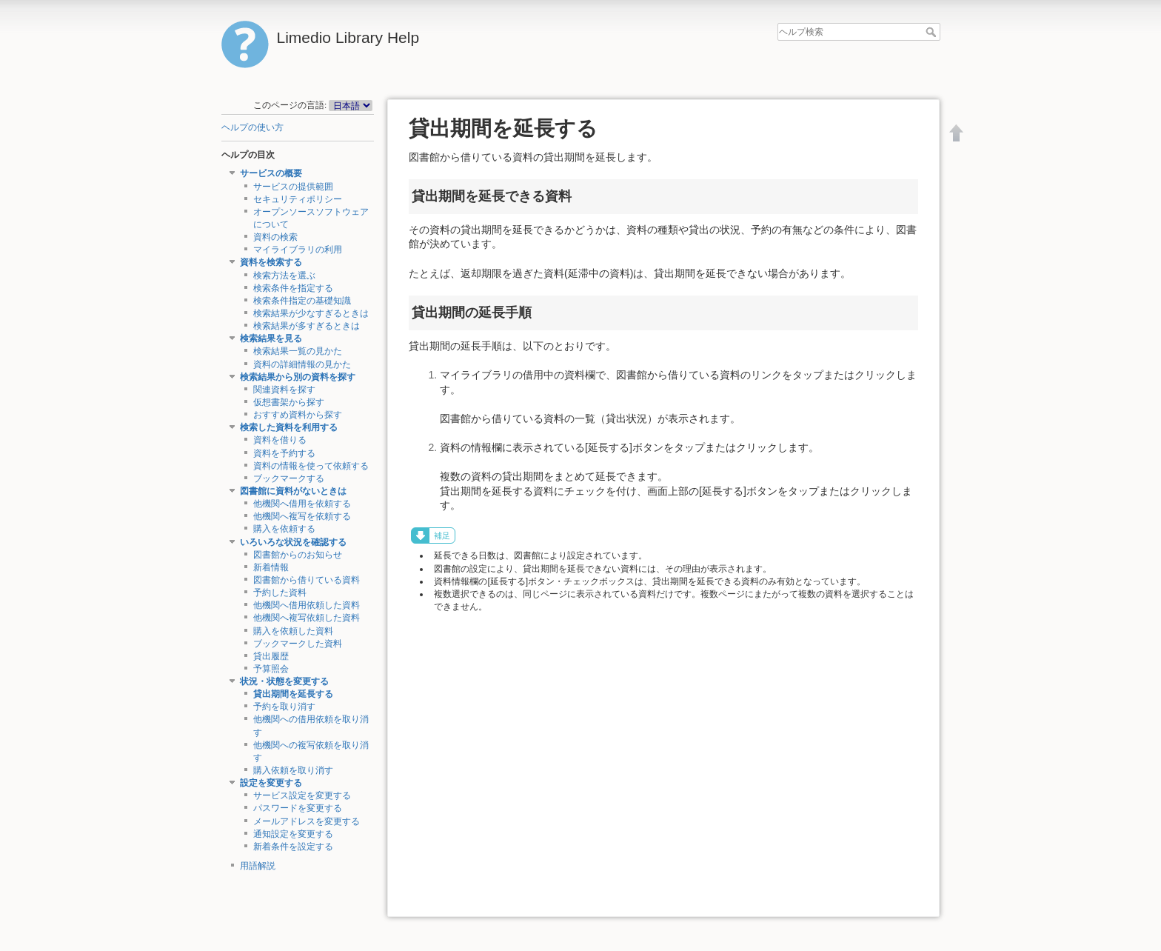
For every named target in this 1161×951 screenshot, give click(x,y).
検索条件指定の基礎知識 (302, 301)
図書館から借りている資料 (306, 580)
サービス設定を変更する (302, 795)
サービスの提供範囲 (293, 186)
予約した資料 (280, 592)
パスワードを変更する (297, 808)
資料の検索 (275, 237)
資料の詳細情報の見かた (302, 364)
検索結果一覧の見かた (297, 351)
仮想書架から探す (288, 402)
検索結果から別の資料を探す (297, 377)
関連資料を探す (284, 389)
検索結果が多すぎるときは (306, 326)
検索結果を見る (271, 338)
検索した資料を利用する (289, 427)
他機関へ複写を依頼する (302, 516)
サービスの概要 (271, 173)
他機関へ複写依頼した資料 (306, 618)
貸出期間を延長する (293, 694)
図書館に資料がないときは (293, 491)
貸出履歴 (271, 656)
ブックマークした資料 (297, 643)
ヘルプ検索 (933, 32)
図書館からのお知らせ (297, 555)
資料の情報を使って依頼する (311, 466)
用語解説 (257, 866)
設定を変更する (271, 783)
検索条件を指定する (293, 288)
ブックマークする (288, 478)
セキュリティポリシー (297, 199)
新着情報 (271, 567)
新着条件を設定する (293, 846)
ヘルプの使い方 (252, 127)
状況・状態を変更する (284, 681)
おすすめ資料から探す (297, 415)
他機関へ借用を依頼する (302, 503)
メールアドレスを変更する (306, 821)
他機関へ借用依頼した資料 (306, 605)
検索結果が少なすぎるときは (311, 313)
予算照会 (271, 669)
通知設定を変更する (293, 834)
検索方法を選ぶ (284, 275)
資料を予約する (284, 453)
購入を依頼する (284, 529)
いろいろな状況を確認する (293, 542)
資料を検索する (271, 262)
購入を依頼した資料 (293, 631)
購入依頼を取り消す (293, 770)
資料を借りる (280, 440)
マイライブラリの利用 (297, 249)
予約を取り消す (284, 706)
